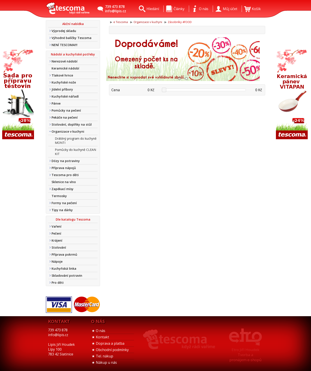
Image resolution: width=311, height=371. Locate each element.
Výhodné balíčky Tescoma (71, 38)
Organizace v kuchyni (68, 131)
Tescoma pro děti (65, 175)
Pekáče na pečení (65, 117)
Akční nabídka (73, 24)
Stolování (59, 247)
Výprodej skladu (64, 31)
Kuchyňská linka (64, 268)
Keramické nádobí (65, 68)
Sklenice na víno (64, 182)
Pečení (56, 233)
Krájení (57, 240)
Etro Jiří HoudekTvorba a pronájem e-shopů (245, 354)
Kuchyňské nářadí (65, 96)
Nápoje (57, 261)
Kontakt (102, 337)
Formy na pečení (64, 203)
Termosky (59, 196)
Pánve (56, 103)
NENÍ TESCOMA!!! (64, 45)
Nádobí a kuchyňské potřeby (73, 54)
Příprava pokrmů (64, 254)
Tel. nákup (104, 356)
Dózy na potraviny (66, 161)
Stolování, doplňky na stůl (72, 124)
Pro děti (58, 282)
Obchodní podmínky (112, 349)
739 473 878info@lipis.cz (115, 8)
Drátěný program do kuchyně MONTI (76, 140)
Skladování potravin (67, 275)
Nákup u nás (106, 362)
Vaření (56, 226)
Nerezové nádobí (64, 61)
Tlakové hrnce (62, 75)
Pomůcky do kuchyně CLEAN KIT (75, 152)
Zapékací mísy (62, 189)
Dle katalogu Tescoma (73, 219)
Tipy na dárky (62, 210)
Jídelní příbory (62, 89)
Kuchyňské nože (64, 82)
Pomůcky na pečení (66, 110)
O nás (100, 330)
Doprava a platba (110, 343)
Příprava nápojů (64, 168)
